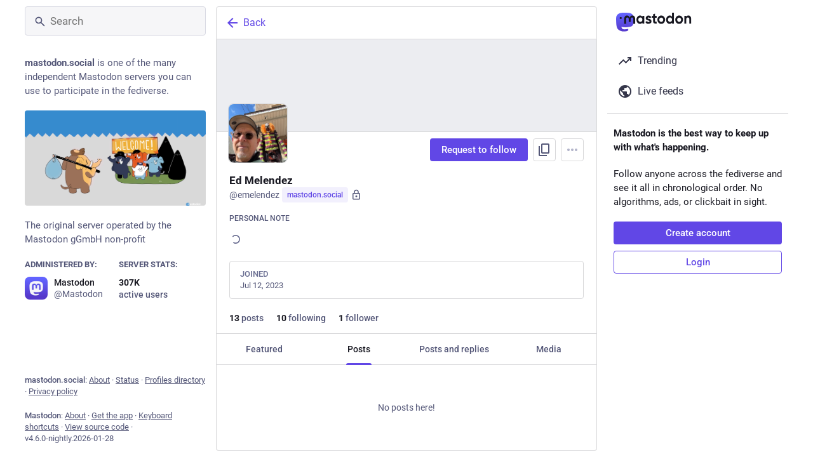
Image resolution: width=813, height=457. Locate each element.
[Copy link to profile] (544, 149)
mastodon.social (315, 194)
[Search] (115, 21)
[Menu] (572, 149)
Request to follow (478, 150)
